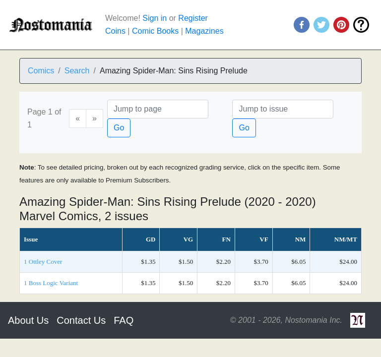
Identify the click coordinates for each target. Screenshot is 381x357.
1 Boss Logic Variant (51, 283)
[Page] (157, 109)
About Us (28, 320)
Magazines (204, 31)
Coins (115, 31)
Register (193, 18)
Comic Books (155, 31)
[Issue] (282, 109)
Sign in (154, 18)
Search (77, 70)
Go (119, 127)
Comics (41, 70)
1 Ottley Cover (43, 261)
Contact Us (81, 320)
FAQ (123, 320)
